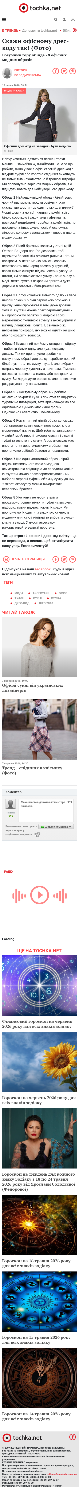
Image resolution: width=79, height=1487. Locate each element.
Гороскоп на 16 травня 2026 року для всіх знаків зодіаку (36, 1263)
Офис (63, 593)
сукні (37, 598)
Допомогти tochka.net (40, 31)
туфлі (19, 598)
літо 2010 (46, 603)
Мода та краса (14, 90)
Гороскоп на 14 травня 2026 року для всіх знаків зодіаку (36, 1416)
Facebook (43, 569)
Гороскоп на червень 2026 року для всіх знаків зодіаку (39, 1100)
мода (19, 593)
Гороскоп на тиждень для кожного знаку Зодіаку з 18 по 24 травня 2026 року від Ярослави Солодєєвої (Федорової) (38, 1181)
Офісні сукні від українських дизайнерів (32, 687)
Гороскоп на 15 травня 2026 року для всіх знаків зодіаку (36, 1339)
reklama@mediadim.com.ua (62, 1474)
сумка (56, 598)
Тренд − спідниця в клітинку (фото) (32, 770)
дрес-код (22, 603)
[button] (64, 19)
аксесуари (41, 593)
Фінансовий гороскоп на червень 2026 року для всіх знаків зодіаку (37, 1023)
